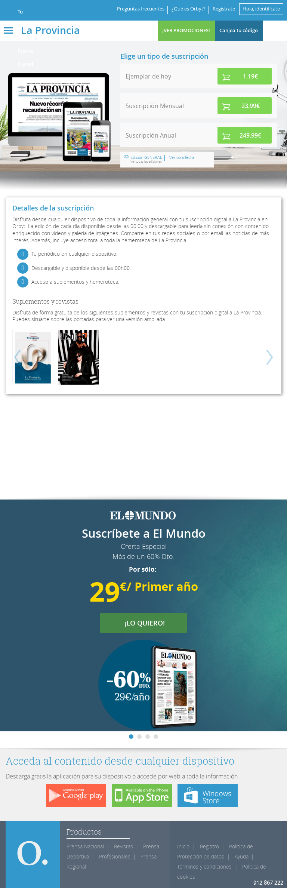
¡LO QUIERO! (149, 622)
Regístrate (224, 9)
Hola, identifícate (261, 9)
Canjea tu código (238, 30)
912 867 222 (268, 882)
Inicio (183, 846)
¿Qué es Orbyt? (189, 9)
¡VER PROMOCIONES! (186, 30)
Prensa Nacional (85, 846)
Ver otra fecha (182, 157)
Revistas (123, 846)
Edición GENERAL (146, 159)
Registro (209, 846)
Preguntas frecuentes (140, 9)
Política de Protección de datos (215, 851)
